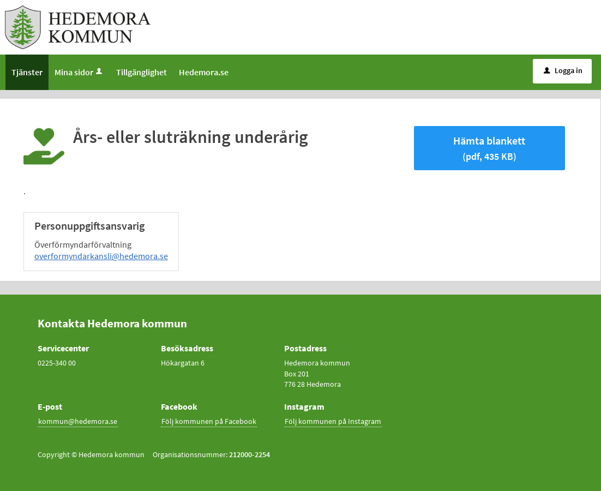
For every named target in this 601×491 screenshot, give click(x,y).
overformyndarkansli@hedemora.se (101, 255)
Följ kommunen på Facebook (208, 421)
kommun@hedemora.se (77, 421)
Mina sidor (79, 72)
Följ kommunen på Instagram (333, 421)
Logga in (563, 70)
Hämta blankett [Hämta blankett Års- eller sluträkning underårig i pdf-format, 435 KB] (489, 148)
